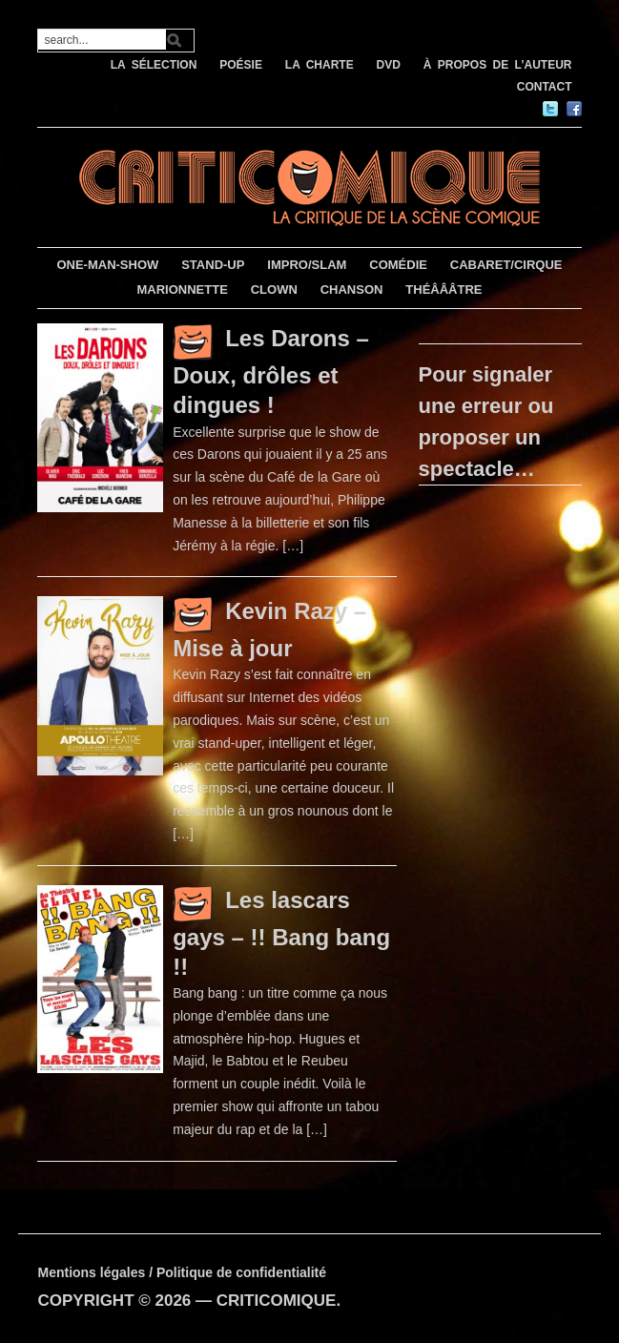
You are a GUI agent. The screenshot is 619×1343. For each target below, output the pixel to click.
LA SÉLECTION (154, 65)
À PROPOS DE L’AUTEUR (497, 65)
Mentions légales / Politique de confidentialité (181, 1272)
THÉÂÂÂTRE (443, 289)
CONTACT (544, 86)
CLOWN (274, 289)
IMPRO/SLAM (306, 265)
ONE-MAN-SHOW (107, 265)
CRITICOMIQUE (277, 1300)
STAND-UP (212, 265)
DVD (389, 65)
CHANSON (351, 289)
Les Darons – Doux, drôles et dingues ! (271, 371)
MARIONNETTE (181, 289)
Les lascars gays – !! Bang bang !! (281, 933)
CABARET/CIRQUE (506, 265)
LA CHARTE (319, 65)
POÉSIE (240, 65)
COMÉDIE (398, 265)
